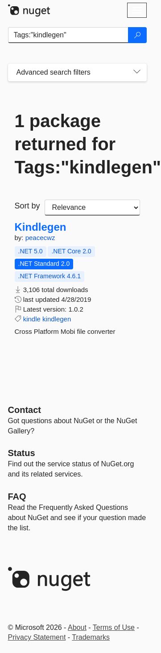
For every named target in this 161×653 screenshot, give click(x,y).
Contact (24, 410)
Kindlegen (40, 227)
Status (21, 453)
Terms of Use (114, 627)
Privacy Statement (37, 637)
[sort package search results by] (92, 208)
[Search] (137, 35)
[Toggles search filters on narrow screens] (137, 72)
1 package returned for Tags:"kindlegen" (77, 144)
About (77, 627)
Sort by (27, 205)
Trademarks (91, 637)
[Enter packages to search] (68, 35)
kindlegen (56, 319)
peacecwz (40, 237)
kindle (32, 319)
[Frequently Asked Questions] (17, 496)
